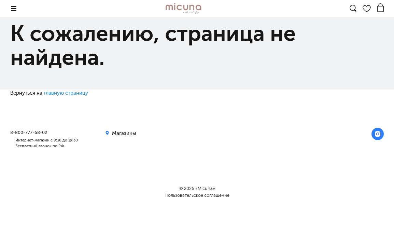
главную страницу (66, 93)
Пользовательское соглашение (197, 195)
